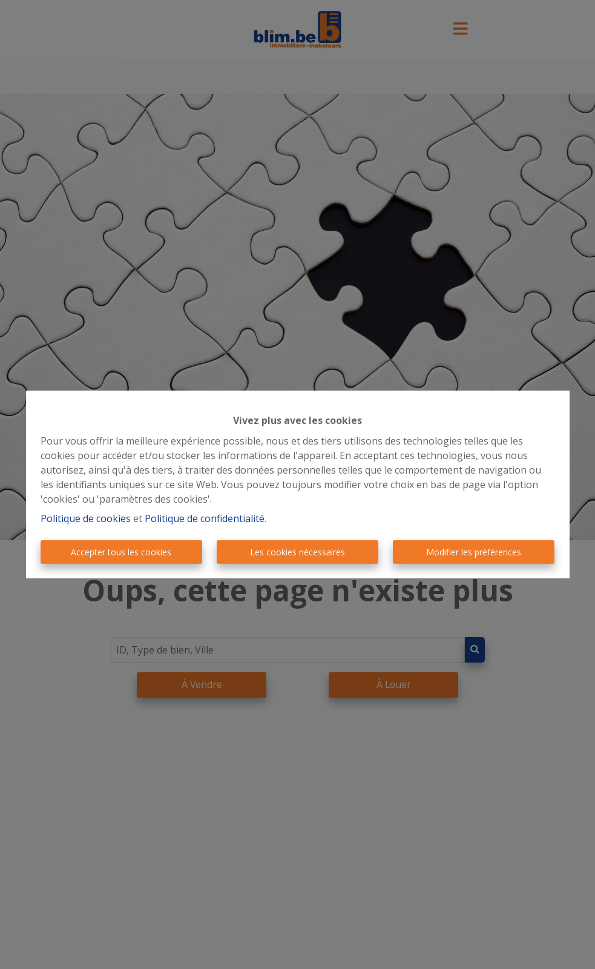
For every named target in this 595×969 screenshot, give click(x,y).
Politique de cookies (86, 518)
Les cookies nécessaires (297, 552)
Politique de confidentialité (205, 518)
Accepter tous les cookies (121, 552)
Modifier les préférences (473, 552)
